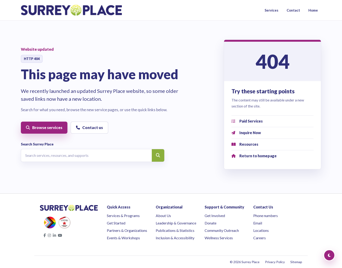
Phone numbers (265, 215)
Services (271, 10)
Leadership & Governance (176, 223)
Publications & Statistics (175, 230)
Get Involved (215, 215)
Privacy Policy (275, 262)
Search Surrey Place (37, 144)
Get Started (116, 223)
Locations (261, 230)
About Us (163, 215)
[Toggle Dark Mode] (329, 255)
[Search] (158, 155)
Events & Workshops (123, 238)
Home (313, 10)
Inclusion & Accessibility (175, 238)
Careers (259, 238)
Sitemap (296, 262)
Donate (210, 223)
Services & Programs (123, 215)
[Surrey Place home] (71, 10)
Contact (293, 10)
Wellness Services (219, 238)
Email (257, 223)
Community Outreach (222, 230)
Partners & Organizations (127, 230)
